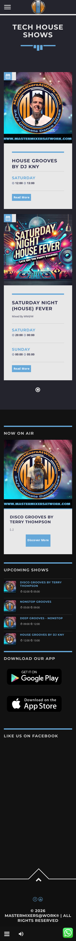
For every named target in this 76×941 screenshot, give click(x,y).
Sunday (21, 349)
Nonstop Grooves (35, 602)
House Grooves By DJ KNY (34, 163)
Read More (22, 197)
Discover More (38, 540)
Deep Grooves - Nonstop (41, 618)
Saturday (23, 178)
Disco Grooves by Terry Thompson (41, 584)
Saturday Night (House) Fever (35, 305)
